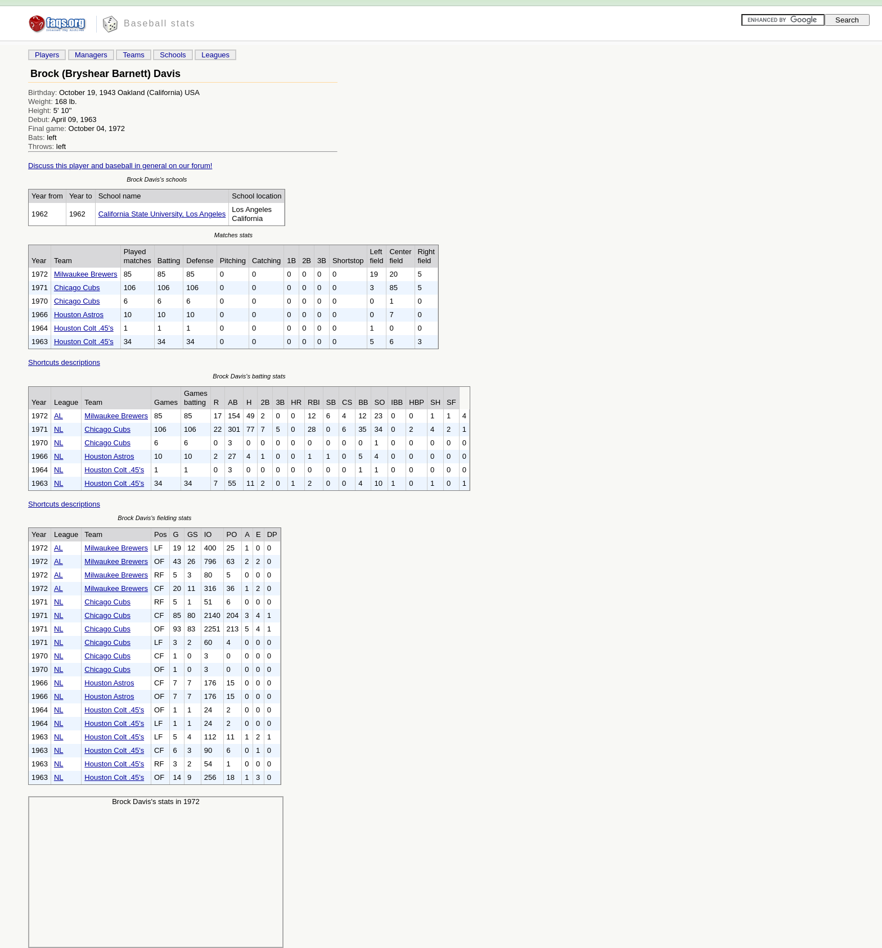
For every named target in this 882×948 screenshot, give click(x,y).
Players (47, 55)
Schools (173, 55)
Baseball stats (160, 23)
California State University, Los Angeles (162, 214)
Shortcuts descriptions (64, 362)
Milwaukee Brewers (86, 274)
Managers (91, 55)
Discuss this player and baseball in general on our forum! (120, 165)
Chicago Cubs (77, 287)
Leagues (215, 55)
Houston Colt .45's (84, 328)
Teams (133, 55)
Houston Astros (79, 314)
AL (58, 416)
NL (59, 429)
